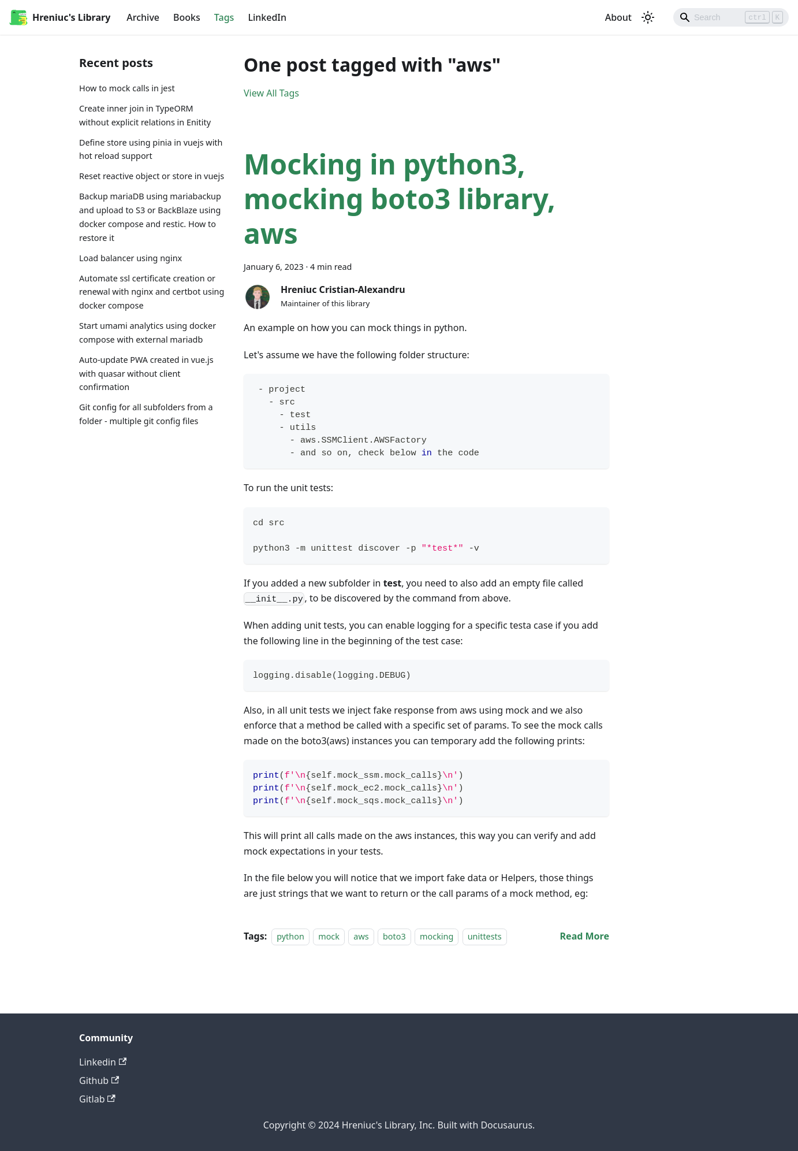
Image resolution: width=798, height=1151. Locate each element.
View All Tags (271, 93)
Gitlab (97, 1099)
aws (360, 936)
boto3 (394, 936)
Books (186, 17)
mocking (436, 936)
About (618, 17)
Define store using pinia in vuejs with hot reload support (150, 149)
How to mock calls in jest (127, 88)
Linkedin (102, 1062)
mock (329, 936)
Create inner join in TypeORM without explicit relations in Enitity (145, 115)
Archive (142, 17)
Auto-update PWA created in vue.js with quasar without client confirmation (146, 373)
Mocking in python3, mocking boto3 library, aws (399, 198)
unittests (485, 936)
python (290, 936)
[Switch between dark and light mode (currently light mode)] (648, 17)
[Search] (731, 17)
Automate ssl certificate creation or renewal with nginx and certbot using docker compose (151, 292)
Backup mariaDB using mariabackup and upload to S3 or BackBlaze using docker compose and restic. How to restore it (150, 217)
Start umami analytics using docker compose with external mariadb (147, 332)
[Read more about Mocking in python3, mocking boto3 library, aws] (584, 936)
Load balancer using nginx (130, 258)
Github (99, 1080)
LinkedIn (267, 17)
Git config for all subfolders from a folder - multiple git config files (146, 414)
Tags (224, 17)
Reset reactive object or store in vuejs (151, 175)
